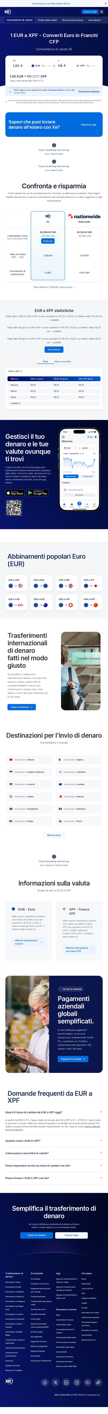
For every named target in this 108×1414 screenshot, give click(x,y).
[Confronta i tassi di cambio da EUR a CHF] (67, 602)
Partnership (86, 1284)
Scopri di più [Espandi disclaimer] (67, 287)
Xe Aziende (35, 1279)
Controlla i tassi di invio (40, 1284)
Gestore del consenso (90, 1317)
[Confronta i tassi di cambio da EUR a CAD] (16, 602)
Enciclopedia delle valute (66, 1337)
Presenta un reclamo (90, 1330)
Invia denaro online (12, 1282)
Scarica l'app (90, 12)
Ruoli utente (35, 1356)
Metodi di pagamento (39, 1346)
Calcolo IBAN (61, 1352)
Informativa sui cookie (90, 1313)
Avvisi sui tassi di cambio (66, 1342)
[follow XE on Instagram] (77, 1382)
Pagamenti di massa (39, 1341)
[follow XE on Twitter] (55, 1382)
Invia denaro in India (13, 1287)
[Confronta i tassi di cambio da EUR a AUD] (41, 602)
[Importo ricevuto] (16, 66)
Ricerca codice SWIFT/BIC (66, 1366)
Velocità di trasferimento (15, 1348)
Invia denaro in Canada (14, 1314)
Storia (84, 1279)
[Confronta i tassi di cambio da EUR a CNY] (92, 602)
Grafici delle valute (47, 20)
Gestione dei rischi (38, 1309)
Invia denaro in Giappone (15, 1301)
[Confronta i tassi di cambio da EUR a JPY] (92, 583)
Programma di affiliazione (41, 1361)
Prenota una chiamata (88, 91)
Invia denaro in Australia (14, 1319)
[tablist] (54, 361)
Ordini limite (35, 1319)
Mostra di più (54, 835)
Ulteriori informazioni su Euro (28, 942)
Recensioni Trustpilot (13, 1370)
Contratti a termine (38, 1314)
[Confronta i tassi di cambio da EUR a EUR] (41, 583)
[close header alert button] (105, 3)
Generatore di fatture (64, 1357)
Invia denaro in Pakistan (14, 1292)
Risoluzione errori (89, 1340)
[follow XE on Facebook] (45, 1382)
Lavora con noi (87, 1289)
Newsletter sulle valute (65, 1347)
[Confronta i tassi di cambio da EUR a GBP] (67, 583)
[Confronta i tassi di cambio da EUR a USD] (16, 583)
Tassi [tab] (45, 361)
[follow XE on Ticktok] (98, 1382)
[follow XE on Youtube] (87, 1382)
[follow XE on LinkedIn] (66, 1382)
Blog (58, 1315)
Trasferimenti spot (38, 1297)
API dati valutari (37, 1332)
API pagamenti (36, 1337)
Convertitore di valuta (19, 20)
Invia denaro (94, 20)
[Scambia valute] (54, 66)
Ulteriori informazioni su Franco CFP (79, 949)
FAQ (83, 1293)
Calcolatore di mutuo (64, 1362)
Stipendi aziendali (38, 1351)
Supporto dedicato (89, 1298)
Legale (84, 1303)
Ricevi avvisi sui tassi (72, 20)
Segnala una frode (12, 1366)
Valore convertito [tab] (62, 361)
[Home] (7, 11)
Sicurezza (9, 1361)
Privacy (84, 1308)
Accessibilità (87, 1335)
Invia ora (47, 241)
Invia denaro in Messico (14, 1297)
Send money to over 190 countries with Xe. (51, 3)
